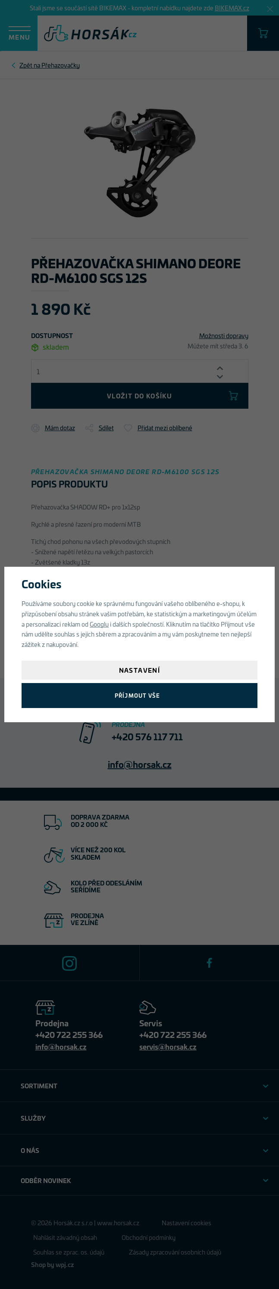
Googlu (99, 623)
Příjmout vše (137, 695)
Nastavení (139, 669)
